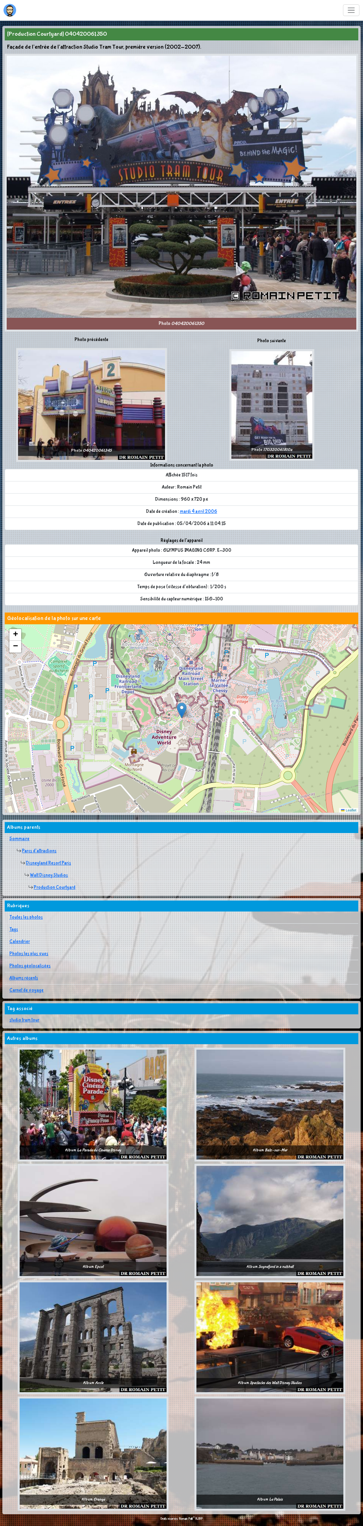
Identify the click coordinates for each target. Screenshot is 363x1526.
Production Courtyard (54, 887)
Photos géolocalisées (30, 966)
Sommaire (19, 839)
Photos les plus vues (28, 954)
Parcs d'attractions (39, 851)
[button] (182, 710)
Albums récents (23, 978)
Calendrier (19, 941)
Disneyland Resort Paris (48, 863)
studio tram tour (24, 1020)
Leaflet (348, 810)
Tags (13, 929)
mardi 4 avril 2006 (198, 511)
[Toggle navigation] (351, 10)
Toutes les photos (26, 917)
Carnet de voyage (26, 990)
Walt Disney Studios (49, 875)
